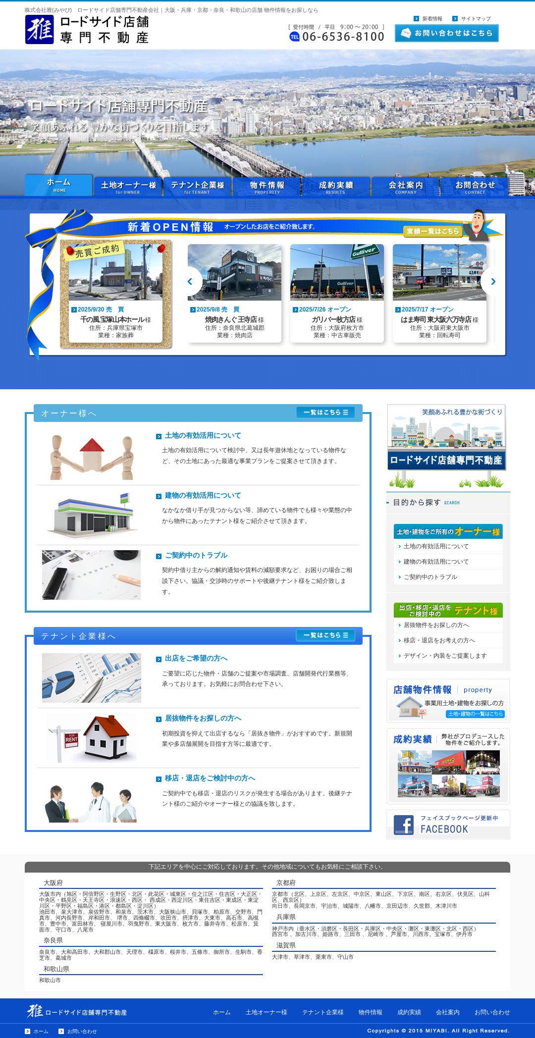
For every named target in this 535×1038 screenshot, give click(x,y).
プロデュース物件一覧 (448, 766)
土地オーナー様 (128, 185)
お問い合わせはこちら (447, 33)
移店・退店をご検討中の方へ (210, 778)
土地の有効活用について (203, 435)
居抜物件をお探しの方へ (203, 718)
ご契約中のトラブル (196, 555)
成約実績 (337, 185)
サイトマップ (476, 18)
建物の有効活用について (203, 495)
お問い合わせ (475, 185)
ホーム (222, 1012)
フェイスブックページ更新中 (448, 824)
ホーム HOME (59, 185)
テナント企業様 (198, 185)
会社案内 (406, 185)
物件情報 (267, 185)
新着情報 (432, 18)
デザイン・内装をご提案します (445, 655)
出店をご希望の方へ (196, 658)
